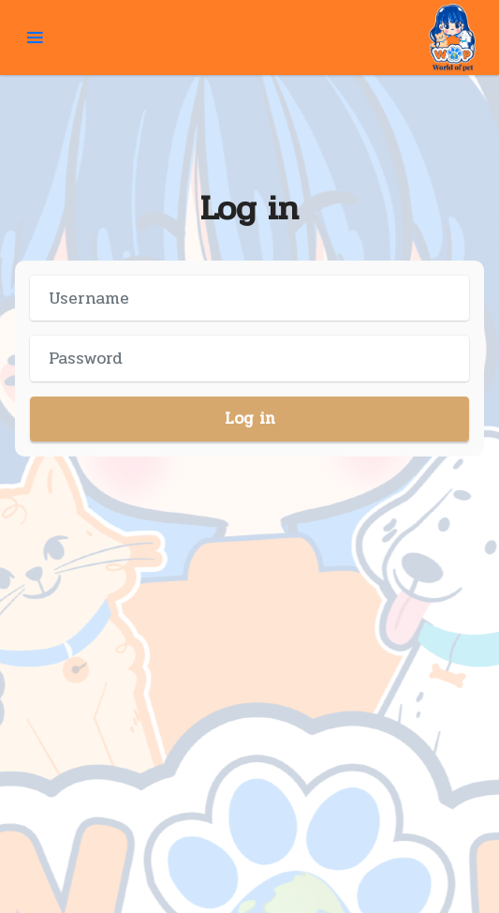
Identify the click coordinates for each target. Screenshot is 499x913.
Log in (250, 418)
